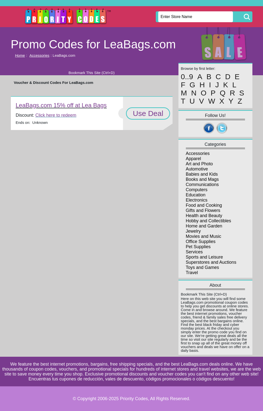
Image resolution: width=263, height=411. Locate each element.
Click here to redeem (55, 115)
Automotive (197, 169)
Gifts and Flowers (203, 210)
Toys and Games (202, 267)
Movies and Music (203, 236)
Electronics (197, 200)
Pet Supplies (198, 246)
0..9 (187, 76)
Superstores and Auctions (211, 262)
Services (194, 251)
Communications (202, 184)
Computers (197, 189)
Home (20, 55)
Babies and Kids (202, 174)
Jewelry (193, 231)
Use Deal (148, 113)
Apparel (193, 158)
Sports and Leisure (204, 257)
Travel (192, 272)
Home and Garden (204, 226)
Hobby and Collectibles (208, 220)
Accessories (39, 55)
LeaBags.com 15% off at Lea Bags (61, 105)
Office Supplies (201, 241)
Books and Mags (202, 179)
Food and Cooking (204, 205)
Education (196, 194)
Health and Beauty (204, 215)
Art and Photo (199, 163)
